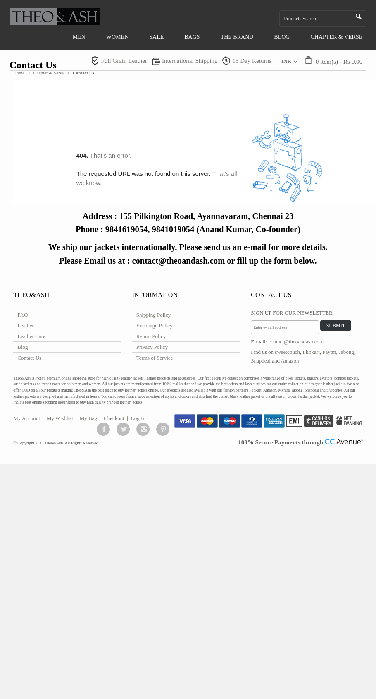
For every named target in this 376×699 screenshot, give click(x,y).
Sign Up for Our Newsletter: (292, 313)
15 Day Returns (252, 61)
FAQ (22, 315)
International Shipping (190, 61)
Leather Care (31, 336)
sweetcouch (287, 352)
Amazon (290, 361)
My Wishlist (60, 418)
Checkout (114, 418)
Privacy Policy (152, 347)
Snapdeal (261, 361)
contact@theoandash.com (296, 342)
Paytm (329, 352)
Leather (25, 325)
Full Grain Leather (124, 61)
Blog (22, 347)
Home (18, 72)
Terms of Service (154, 358)
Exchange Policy (154, 325)
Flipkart (311, 352)
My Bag (88, 418)
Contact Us (29, 358)
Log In (138, 418)
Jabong (346, 352)
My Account (26, 418)
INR (286, 61)
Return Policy (151, 336)
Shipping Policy (153, 315)
